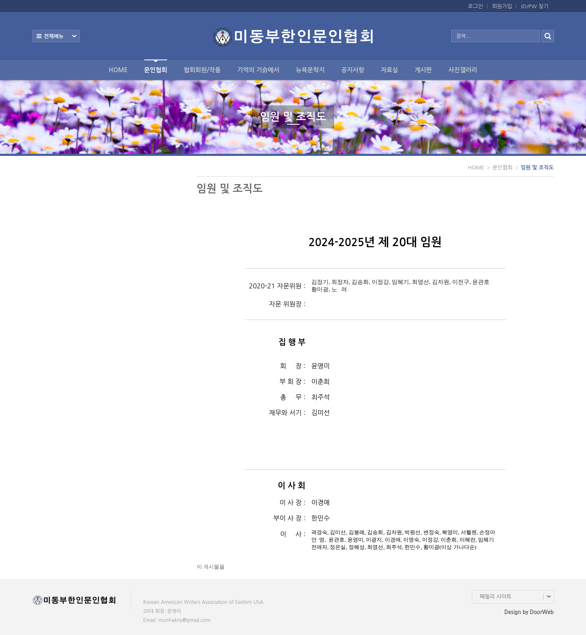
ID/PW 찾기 (534, 6)
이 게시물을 (211, 567)
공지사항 (352, 70)
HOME (118, 70)
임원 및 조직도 (537, 167)
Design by (529, 612)
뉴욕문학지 (310, 70)
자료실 (389, 70)
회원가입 (502, 6)
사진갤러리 (463, 70)
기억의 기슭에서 (258, 70)
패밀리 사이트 (496, 596)
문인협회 (155, 66)
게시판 (423, 70)
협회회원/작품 (202, 70)
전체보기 (56, 36)
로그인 (475, 6)
